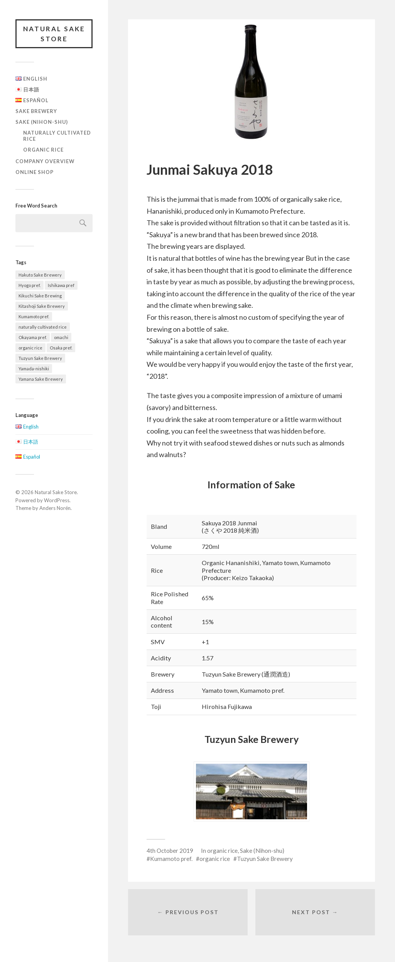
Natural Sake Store (54, 34)
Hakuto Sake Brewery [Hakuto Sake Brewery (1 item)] (40, 274)
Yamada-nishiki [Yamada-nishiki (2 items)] (34, 368)
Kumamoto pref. (171, 858)
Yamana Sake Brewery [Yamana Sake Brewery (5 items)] (41, 378)
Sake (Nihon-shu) (41, 122)
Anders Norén (55, 508)
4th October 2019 (170, 850)
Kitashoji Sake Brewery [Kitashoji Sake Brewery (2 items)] (42, 306)
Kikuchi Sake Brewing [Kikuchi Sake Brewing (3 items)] (40, 295)
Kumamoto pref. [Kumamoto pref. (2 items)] (34, 316)
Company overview (44, 161)
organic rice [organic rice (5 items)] (30, 347)
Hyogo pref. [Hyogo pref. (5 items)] (30, 285)
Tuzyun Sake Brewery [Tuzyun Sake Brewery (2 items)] (40, 358)
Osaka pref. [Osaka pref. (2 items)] (61, 347)
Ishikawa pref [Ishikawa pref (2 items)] (61, 285)
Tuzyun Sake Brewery (265, 858)
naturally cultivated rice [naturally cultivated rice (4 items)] (43, 326)
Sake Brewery (36, 111)
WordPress (56, 500)
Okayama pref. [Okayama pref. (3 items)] (33, 337)
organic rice (43, 150)
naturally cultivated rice (57, 136)
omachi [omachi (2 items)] (61, 337)
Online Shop (34, 172)
